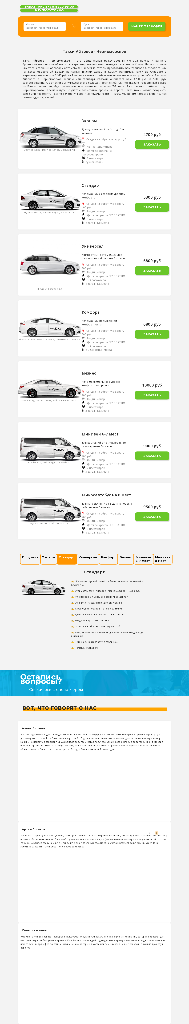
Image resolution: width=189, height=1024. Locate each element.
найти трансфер (146, 26)
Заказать (152, 144)
